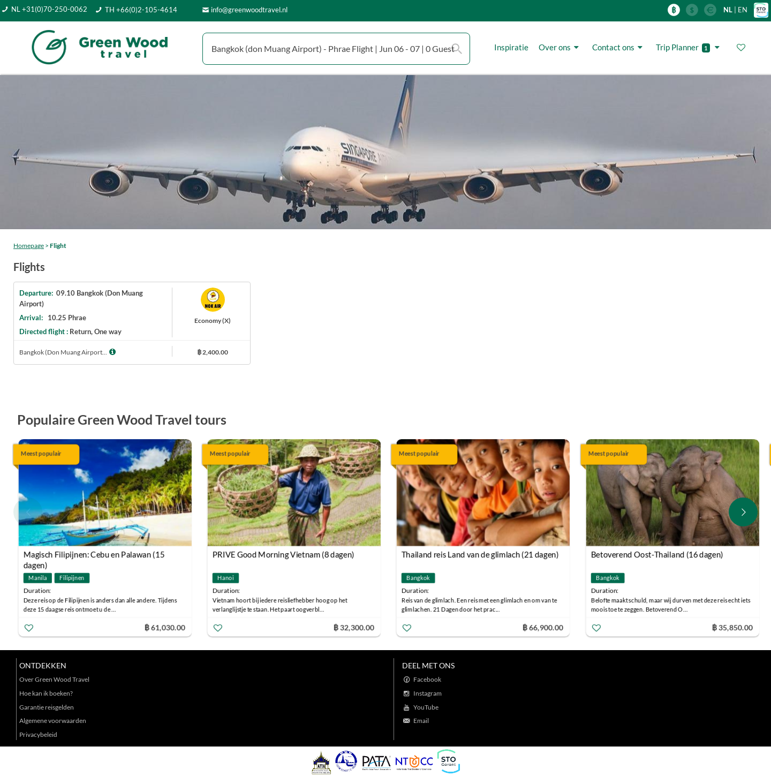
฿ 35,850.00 (732, 626)
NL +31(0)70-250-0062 (49, 9)
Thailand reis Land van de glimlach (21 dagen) (480, 554)
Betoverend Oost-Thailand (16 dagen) (657, 554)
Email (421, 721)
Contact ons (619, 47)
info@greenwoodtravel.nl (249, 9)
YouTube (426, 707)
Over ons (560, 47)
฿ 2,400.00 (212, 352)
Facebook (427, 679)
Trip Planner (689, 47)
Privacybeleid (38, 734)
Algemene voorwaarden (52, 721)
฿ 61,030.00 (164, 626)
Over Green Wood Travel (54, 679)
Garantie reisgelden (46, 707)
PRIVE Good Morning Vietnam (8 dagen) (283, 554)
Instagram (427, 693)
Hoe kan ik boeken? (46, 693)
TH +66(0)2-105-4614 (141, 9)
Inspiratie (511, 47)
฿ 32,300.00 (354, 626)
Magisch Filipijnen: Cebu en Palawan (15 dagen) (94, 555)
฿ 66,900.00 (543, 626)
